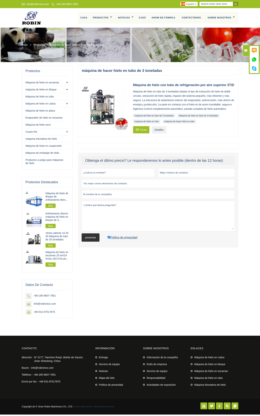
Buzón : (26, 369)
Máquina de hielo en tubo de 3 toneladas (198, 117)
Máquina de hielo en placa (40, 112)
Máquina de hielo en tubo (39, 98)
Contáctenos (191, 18)
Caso (142, 18)
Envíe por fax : (30, 383)
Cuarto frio (31, 133)
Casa (83, 18)
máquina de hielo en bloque (41, 91)
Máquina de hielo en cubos (40, 105)
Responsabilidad (156, 379)
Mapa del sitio (106, 379)
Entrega (103, 358)
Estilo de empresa (157, 365)
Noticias (125, 18)
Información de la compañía (162, 358)
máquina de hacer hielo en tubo (179, 123)
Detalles (159, 131)
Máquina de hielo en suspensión (43, 147)
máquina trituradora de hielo (41, 140)
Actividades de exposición (161, 386)
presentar (90, 239)
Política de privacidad (111, 386)
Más (50, 207)
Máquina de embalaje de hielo (42, 154)
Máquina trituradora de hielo (210, 386)
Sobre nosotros (221, 18)
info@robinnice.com (38, 4)
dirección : (27, 358)
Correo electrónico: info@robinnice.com (93, 408)
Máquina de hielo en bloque (209, 365)
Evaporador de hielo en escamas (43, 119)
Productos (102, 18)
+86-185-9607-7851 (67, 4)
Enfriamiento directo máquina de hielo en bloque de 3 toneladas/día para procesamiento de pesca (57, 218)
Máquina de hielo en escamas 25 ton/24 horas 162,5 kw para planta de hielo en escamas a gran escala (57, 257)
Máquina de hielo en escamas (42, 83)
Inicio (25, 46)
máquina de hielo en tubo (147, 123)
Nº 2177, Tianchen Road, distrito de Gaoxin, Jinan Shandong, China (58, 360)
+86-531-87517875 (44, 313)
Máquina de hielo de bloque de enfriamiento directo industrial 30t (57, 198)
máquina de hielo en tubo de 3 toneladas (154, 117)
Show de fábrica (164, 18)
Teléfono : (27, 376)
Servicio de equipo (109, 365)
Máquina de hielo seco (38, 126)
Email (141, 131)
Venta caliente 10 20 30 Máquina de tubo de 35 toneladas (57, 237)
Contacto (29, 349)
